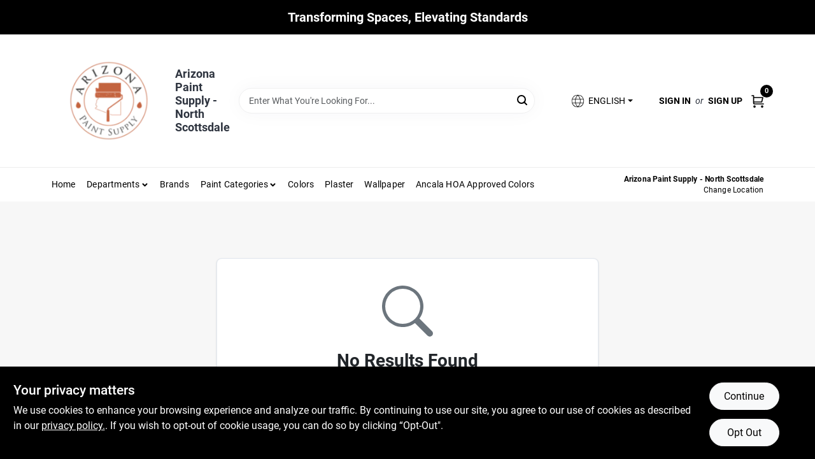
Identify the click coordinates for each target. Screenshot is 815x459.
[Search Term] (387, 100)
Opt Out (744, 432)
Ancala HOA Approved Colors (475, 184)
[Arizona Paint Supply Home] (109, 100)
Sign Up (725, 101)
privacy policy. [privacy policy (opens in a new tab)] (73, 425)
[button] (601, 101)
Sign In (675, 101)
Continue (744, 396)
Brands (174, 184)
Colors (301, 184)
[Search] (523, 99)
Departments (113, 184)
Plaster (339, 184)
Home (64, 184)
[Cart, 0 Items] (757, 100)
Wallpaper (384, 184)
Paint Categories (234, 184)
